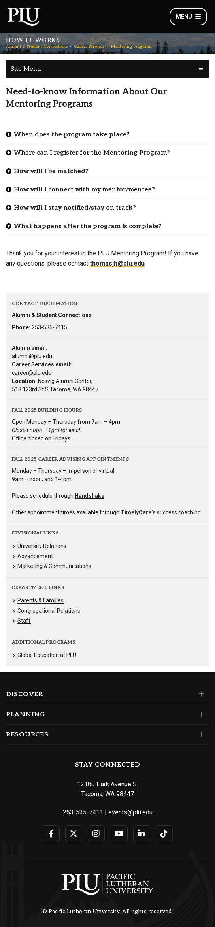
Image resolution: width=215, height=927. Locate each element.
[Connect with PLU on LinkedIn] (141, 833)
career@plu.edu (31, 373)
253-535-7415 (49, 327)
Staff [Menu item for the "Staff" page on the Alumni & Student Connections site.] (24, 620)
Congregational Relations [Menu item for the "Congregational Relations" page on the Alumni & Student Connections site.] (48, 611)
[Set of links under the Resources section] (199, 734)
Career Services (89, 46)
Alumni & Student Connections (37, 46)
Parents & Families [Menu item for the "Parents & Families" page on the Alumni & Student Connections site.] (40, 600)
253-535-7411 (83, 812)
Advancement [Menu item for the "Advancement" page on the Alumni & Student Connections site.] (35, 556)
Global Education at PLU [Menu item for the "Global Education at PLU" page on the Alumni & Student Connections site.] (46, 655)
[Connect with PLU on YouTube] (119, 833)
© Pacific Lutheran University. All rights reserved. (107, 911)
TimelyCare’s (138, 512)
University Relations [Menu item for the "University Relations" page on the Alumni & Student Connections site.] (41, 546)
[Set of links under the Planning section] (199, 714)
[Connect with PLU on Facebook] (51, 833)
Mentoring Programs (131, 46)
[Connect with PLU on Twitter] (73, 833)
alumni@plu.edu (32, 356)
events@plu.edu (130, 812)
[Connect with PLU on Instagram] (96, 833)
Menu (188, 16)
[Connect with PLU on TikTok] (164, 833)
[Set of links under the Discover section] (199, 694)
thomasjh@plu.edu (117, 263)
